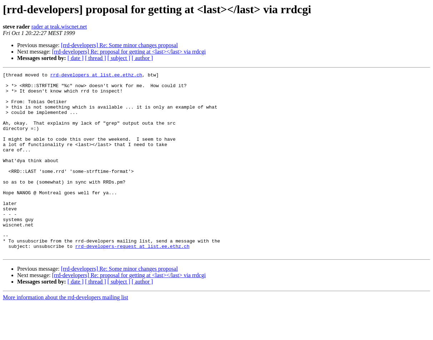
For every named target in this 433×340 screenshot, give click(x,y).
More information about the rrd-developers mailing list (65, 334)
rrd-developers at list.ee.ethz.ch (96, 75)
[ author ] (142, 58)
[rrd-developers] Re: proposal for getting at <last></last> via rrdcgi (129, 52)
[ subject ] (118, 58)
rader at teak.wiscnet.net (59, 27)
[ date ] (75, 58)
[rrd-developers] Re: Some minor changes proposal (119, 45)
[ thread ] (95, 58)
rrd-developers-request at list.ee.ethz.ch (132, 281)
